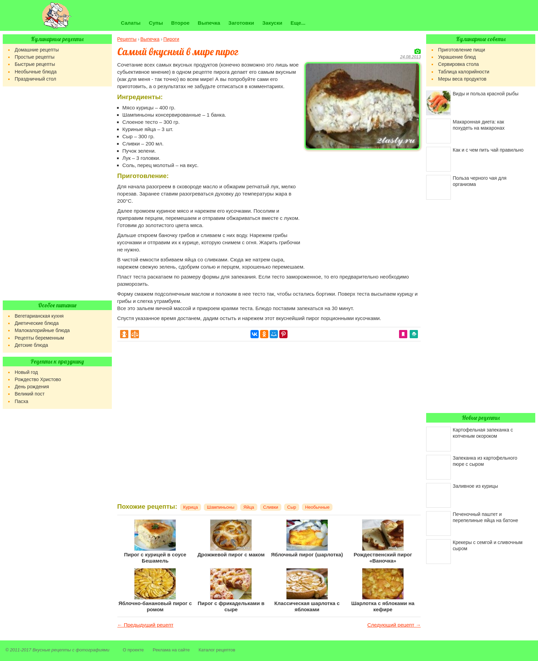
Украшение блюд (457, 57)
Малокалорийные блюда (42, 330)
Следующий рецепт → (394, 625)
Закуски (272, 23)
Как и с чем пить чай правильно (488, 150)
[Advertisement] (362, 201)
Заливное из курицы (475, 486)
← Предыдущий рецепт (145, 625)
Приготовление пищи (461, 49)
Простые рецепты (35, 57)
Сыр (291, 507)
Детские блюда (31, 345)
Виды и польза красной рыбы (485, 93)
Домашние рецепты (37, 49)
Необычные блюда (36, 71)
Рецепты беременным (39, 338)
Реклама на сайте (171, 649)
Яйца (248, 507)
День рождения (32, 386)
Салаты (130, 23)
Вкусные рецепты (52, 649)
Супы (156, 23)
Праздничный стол (35, 79)
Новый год (26, 372)
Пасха (21, 401)
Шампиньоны (220, 507)
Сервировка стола (458, 64)
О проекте (133, 649)
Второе (180, 23)
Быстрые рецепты (35, 64)
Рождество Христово (38, 379)
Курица (190, 507)
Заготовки (241, 23)
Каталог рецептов (217, 649)
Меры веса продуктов (462, 79)
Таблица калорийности (463, 71)
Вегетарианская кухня (39, 316)
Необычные (317, 507)
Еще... (298, 23)
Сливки (270, 507)
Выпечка (209, 23)
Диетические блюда (37, 323)
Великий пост (30, 394)
